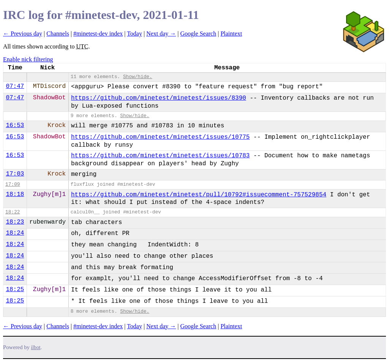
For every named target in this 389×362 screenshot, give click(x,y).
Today (134, 33)
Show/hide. (137, 77)
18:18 (15, 194)
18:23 (15, 222)
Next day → (161, 33)
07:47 (15, 86)
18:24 (15, 233)
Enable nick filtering (28, 59)
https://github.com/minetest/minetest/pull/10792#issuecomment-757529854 (198, 194)
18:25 (15, 289)
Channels (57, 33)
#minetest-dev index (98, 33)
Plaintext (231, 33)
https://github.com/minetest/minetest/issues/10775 (160, 137)
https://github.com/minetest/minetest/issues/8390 (158, 98)
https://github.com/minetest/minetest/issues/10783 (160, 155)
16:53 (15, 125)
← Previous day (22, 33)
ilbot (36, 347)
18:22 (12, 212)
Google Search (198, 33)
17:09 (12, 184)
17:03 (15, 174)
